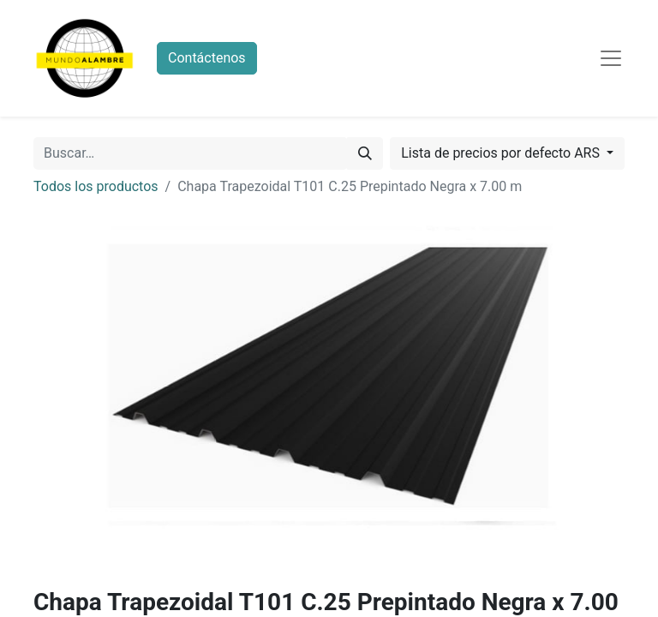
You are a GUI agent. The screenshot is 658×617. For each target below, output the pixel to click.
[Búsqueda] (365, 153)
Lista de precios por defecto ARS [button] (502, 153)
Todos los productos (96, 186)
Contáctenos (207, 58)
